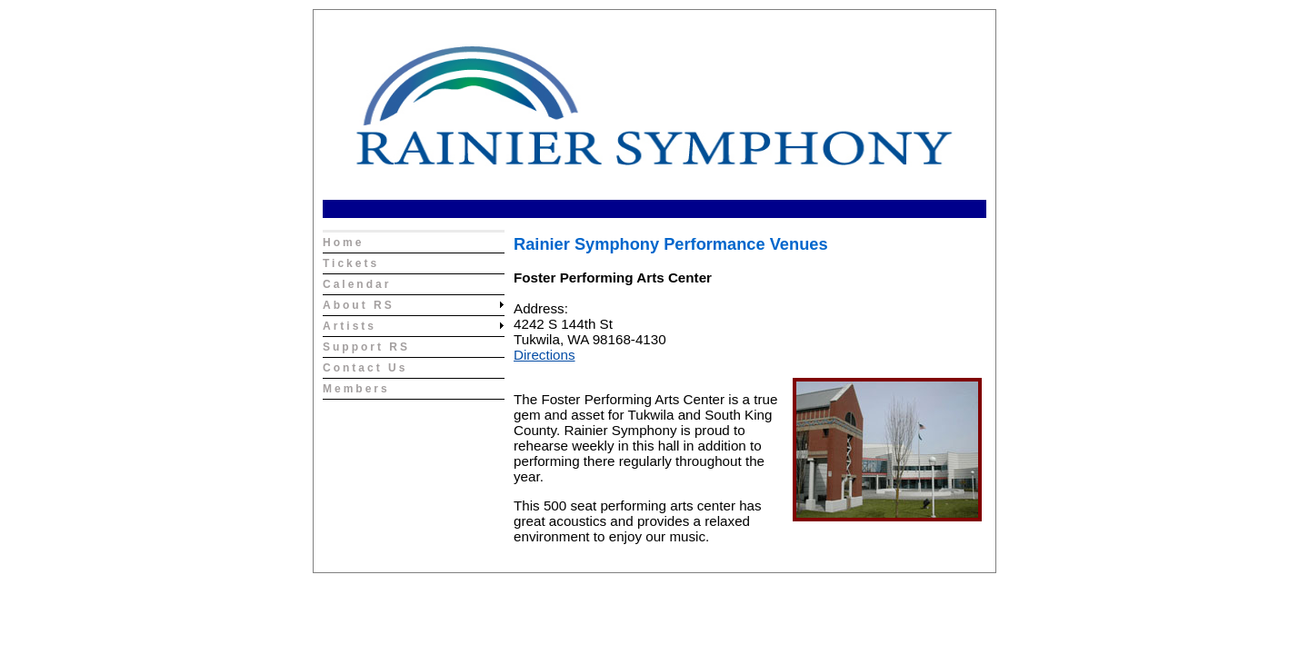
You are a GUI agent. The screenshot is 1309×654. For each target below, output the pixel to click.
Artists (349, 326)
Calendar (357, 284)
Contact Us (365, 368)
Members (356, 388)
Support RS (366, 347)
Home (343, 242)
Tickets (351, 263)
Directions (544, 354)
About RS (359, 305)
